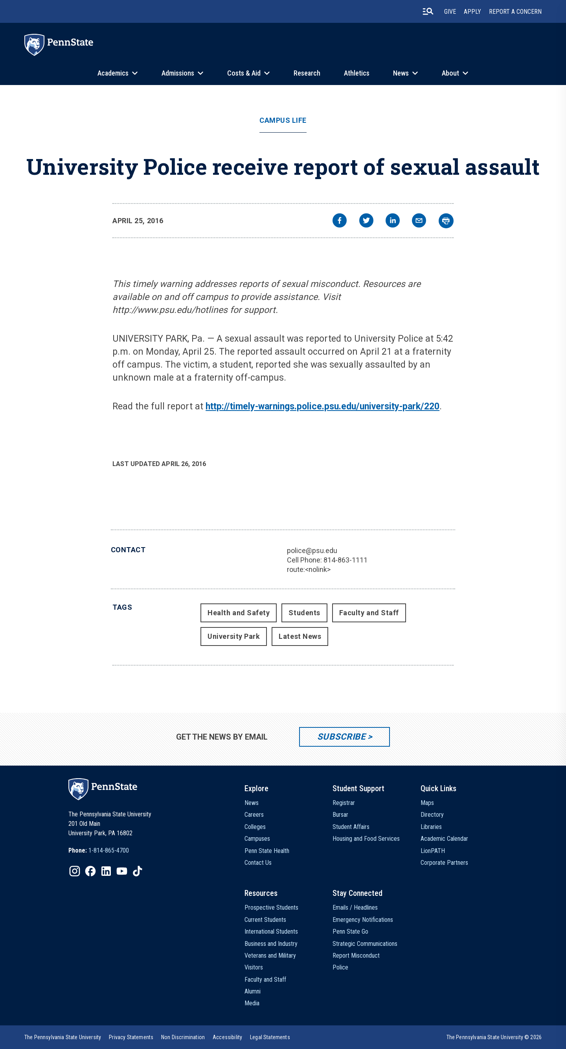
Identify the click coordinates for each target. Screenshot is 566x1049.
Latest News (300, 636)
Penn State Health (266, 851)
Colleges (255, 827)
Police (340, 967)
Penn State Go (350, 931)
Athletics (356, 73)
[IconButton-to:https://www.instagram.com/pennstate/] (74, 871)
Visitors (253, 967)
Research (307, 73)
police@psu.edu (312, 550)
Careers (254, 814)
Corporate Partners (444, 862)
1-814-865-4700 (108, 850)
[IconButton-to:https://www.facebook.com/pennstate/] (90, 871)
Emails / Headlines (355, 907)
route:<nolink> (309, 569)
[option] (98, 850)
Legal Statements (270, 1037)
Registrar (344, 803)
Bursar (340, 814)
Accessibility (227, 1037)
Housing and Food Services (366, 838)
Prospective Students (271, 907)
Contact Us (258, 862)
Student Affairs (351, 827)
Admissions (178, 73)
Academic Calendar (444, 838)
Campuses (257, 838)
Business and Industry (271, 943)
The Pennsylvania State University (62, 1037)
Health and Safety (239, 613)
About (450, 73)
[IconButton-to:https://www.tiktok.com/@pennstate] (137, 871)
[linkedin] (393, 221)
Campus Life (283, 120)
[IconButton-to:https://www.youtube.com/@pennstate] (122, 871)
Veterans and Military (270, 955)
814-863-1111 (345, 560)
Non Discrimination (183, 1037)
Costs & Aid (244, 73)
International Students (271, 931)
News (401, 73)
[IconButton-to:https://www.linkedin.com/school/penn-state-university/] (106, 871)
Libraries (431, 827)
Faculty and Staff (369, 613)
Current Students (265, 919)
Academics (113, 73)
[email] (419, 221)
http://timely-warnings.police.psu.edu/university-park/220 (322, 406)
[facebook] (340, 221)
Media (251, 1003)
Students (304, 613)
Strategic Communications (365, 943)
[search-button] (428, 11)
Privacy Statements (131, 1037)
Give (450, 11)
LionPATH (433, 851)
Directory (432, 814)
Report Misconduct (356, 955)
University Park (234, 636)
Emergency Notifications (363, 919)
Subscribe (341, 737)
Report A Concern (515, 11)
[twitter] (366, 221)
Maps (427, 803)
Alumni (252, 991)
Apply (472, 11)
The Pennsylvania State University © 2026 (494, 1037)
